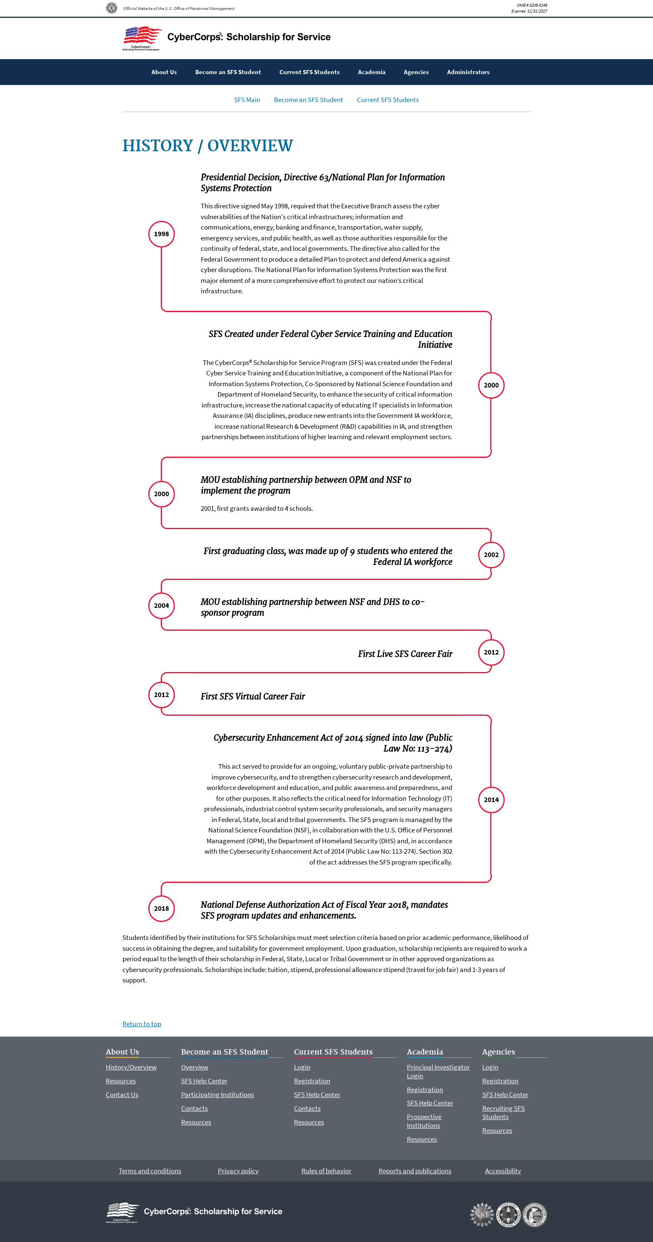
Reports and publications (415, 1170)
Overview (194, 1067)
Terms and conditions (150, 1170)
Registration (312, 1080)
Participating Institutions (217, 1094)
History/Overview (131, 1067)
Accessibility (503, 1170)
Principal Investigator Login (438, 1071)
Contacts (194, 1108)
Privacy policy (238, 1170)
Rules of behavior (326, 1170)
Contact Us (122, 1094)
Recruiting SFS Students (503, 1112)
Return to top (141, 1023)
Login (302, 1067)
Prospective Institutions (424, 1121)
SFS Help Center (204, 1080)
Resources (121, 1080)
